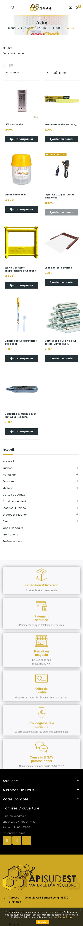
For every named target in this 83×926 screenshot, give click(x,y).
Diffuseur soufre (14, 124)
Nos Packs (9, 461)
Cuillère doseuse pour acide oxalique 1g (21, 342)
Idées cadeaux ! (13, 528)
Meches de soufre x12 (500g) (61, 124)
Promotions (10, 534)
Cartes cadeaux (14, 494)
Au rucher (9, 475)
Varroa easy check (15, 194)
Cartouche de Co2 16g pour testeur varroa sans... (20, 415)
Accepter (42, 922)
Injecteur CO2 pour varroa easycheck (59, 196)
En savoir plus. (65, 917)
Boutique (9, 481)
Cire (5, 521)
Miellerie (8, 488)
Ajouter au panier (21, 139)
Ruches (7, 468)
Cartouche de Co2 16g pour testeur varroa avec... (60, 342)
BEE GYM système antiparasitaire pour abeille (21, 269)
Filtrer (62, 73)
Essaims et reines (14, 508)
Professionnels (12, 541)
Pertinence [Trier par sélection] (27, 72)
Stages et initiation (15, 514)
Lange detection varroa (58, 267)
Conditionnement (14, 501)
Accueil (8, 449)
